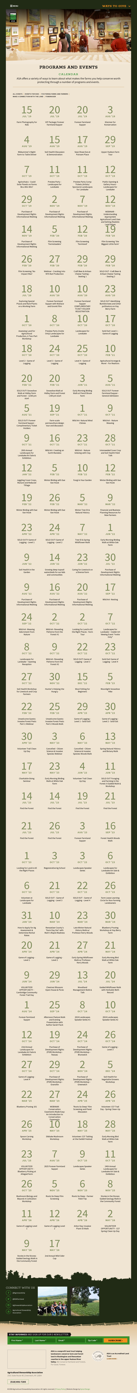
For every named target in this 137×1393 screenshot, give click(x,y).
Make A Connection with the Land (28, 96)
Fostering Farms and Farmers (54, 94)
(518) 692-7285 (18, 1381)
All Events (18, 94)
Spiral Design (85, 1389)
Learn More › (112, 1359)
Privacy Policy (60, 1389)
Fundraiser (51, 96)
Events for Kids (32, 94)
